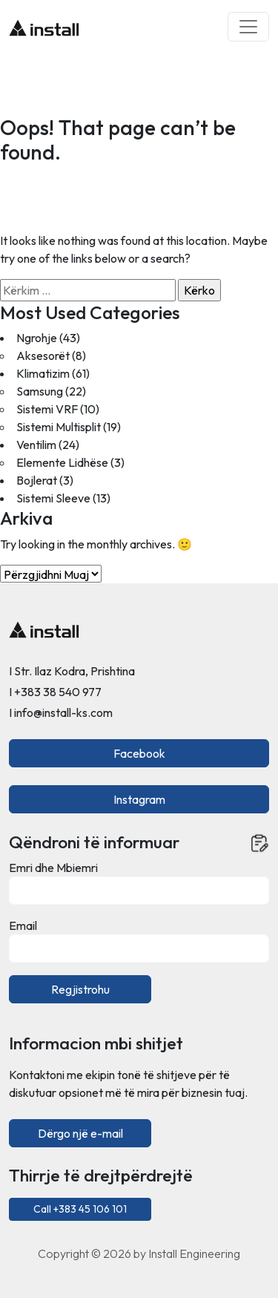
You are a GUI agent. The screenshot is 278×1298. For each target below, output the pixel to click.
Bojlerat (36, 480)
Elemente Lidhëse (62, 462)
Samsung (39, 391)
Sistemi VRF (47, 408)
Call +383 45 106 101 (80, 1209)
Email (23, 925)
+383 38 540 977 (58, 691)
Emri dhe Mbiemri (53, 867)
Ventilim (36, 444)
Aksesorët (43, 355)
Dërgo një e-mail (80, 1133)
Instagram (139, 799)
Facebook (139, 753)
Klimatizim (43, 373)
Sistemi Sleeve (53, 498)
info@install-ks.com (63, 712)
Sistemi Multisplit (58, 426)
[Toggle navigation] (248, 27)
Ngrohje (36, 337)
